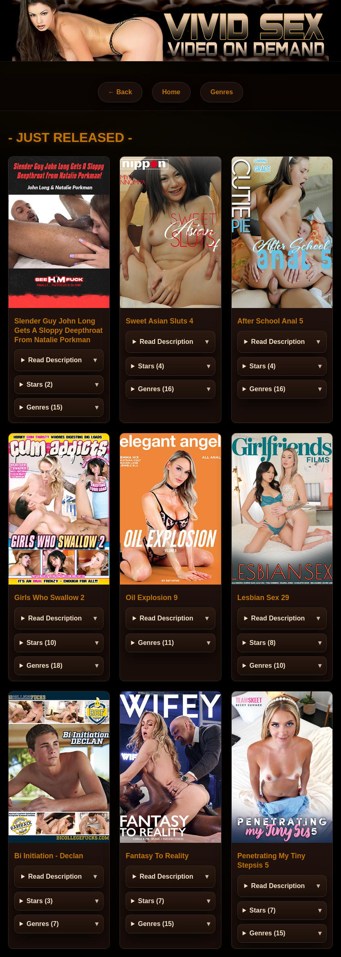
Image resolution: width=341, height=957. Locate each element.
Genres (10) (268, 665)
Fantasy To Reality (157, 856)
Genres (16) (156, 388)
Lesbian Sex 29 (263, 598)
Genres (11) (156, 642)
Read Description (55, 360)
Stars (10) (41, 642)
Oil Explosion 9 (151, 598)
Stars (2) (40, 384)
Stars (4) (151, 366)
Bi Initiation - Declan (48, 856)
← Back (120, 92)
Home (171, 92)
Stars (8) (263, 642)
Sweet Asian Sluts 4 (159, 321)
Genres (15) (44, 407)
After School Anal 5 (270, 321)
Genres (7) (43, 923)
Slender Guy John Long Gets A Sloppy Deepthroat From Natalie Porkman (58, 330)
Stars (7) (151, 900)
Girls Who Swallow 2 (49, 598)
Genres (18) (44, 665)
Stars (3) (40, 900)
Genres (221, 92)
